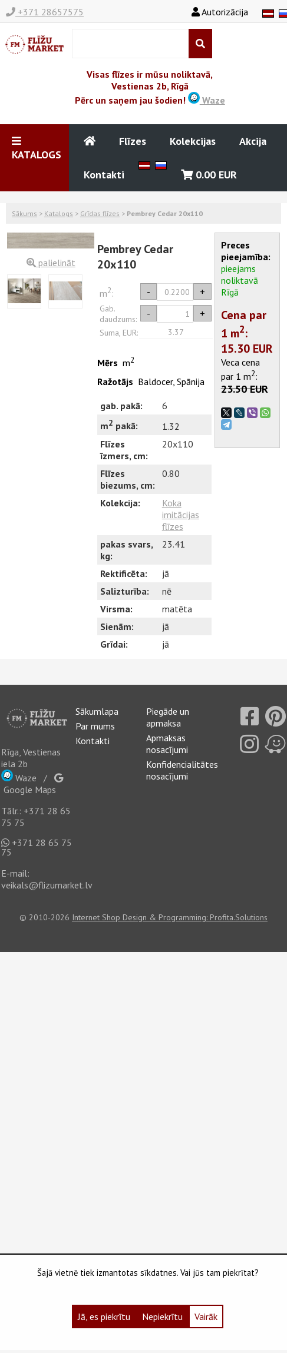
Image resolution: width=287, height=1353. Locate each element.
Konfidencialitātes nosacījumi (182, 770)
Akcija (252, 141)
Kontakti (104, 174)
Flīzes (132, 141)
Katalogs (58, 213)
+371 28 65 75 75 (36, 847)
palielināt (51, 262)
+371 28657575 (45, 12)
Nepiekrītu (162, 1316)
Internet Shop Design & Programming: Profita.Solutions (170, 917)
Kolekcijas (193, 141)
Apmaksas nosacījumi (167, 743)
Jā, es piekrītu (104, 1316)
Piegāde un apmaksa (167, 717)
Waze (206, 100)
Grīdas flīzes (100, 213)
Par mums (95, 726)
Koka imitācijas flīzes (180, 514)
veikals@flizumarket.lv (47, 885)
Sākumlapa (96, 711)
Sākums (24, 213)
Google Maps (32, 784)
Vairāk (205, 1316)
